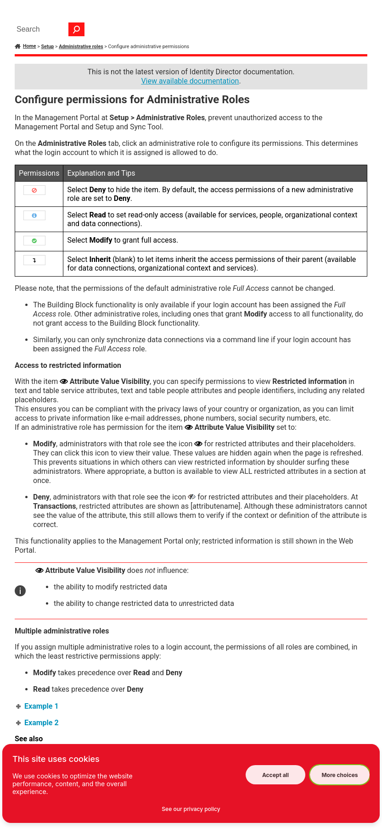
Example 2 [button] (38, 722)
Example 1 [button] (38, 706)
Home (29, 46)
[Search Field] (48, 29)
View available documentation (190, 81)
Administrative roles (81, 47)
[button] (76, 29)
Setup (47, 47)
